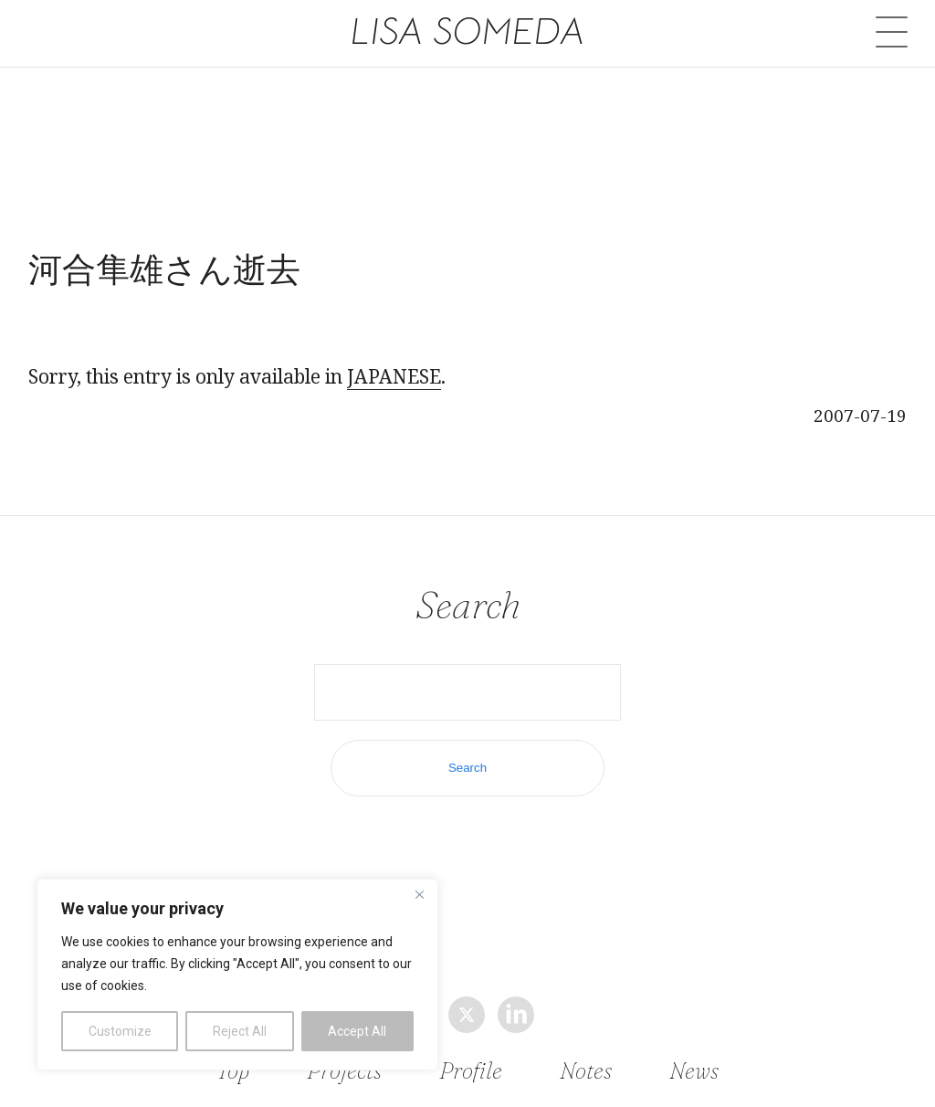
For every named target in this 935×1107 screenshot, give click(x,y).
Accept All (357, 1031)
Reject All (240, 1031)
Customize (120, 1031)
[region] (237, 974)
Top (234, 1071)
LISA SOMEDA (468, 30)
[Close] (419, 894)
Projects (344, 1071)
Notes (585, 1071)
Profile (471, 1071)
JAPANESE (394, 376)
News (692, 1071)
